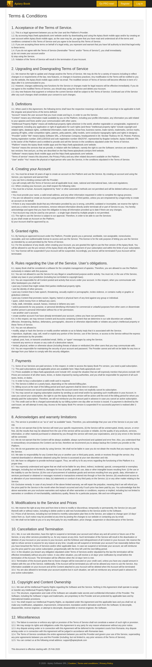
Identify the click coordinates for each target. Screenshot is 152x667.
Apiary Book (18, 3)
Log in (139, 3)
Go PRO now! (106, 3)
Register (125, 3)
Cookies (71, 663)
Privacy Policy (107, 663)
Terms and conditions (87, 663)
